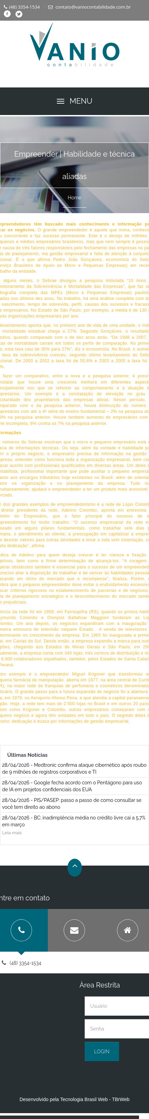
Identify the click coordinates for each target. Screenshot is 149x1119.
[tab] (74, 930)
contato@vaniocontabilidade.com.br (89, 7)
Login (102, 1051)
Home (75, 197)
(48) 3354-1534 (22, 7)
